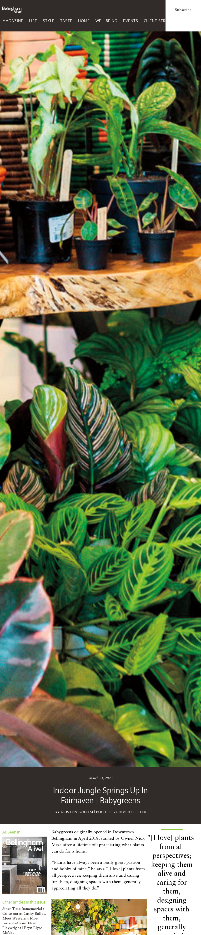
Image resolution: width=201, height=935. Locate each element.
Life (33, 20)
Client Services (160, 20)
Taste (66, 20)
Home (84, 20)
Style (49, 20)
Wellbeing (106, 20)
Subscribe (183, 10)
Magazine (12, 20)
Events (130, 20)
